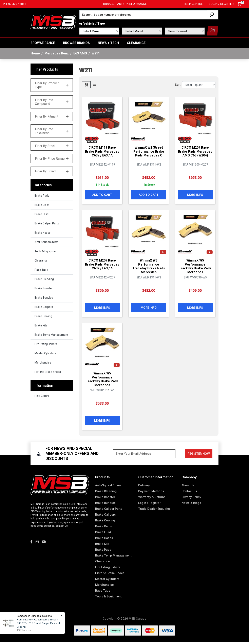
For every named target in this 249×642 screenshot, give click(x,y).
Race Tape (41, 269)
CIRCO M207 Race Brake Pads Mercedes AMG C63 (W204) (195, 151)
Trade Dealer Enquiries (154, 508)
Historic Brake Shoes (48, 371)
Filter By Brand (52, 171)
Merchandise (43, 362)
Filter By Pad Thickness (52, 131)
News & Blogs (191, 502)
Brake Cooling (43, 316)
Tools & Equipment (46, 251)
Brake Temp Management (51, 334)
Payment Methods (151, 491)
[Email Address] (144, 453)
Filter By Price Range (52, 158)
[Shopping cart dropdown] (241, 4)
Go (212, 30)
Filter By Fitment (52, 116)
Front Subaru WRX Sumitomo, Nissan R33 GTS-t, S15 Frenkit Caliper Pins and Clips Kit (38, 623)
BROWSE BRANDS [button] (76, 43)
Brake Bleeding (44, 279)
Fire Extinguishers (46, 344)
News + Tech (108, 43)
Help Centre (42, 395)
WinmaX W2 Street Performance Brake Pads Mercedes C (148, 151)
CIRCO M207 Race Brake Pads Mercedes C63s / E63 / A (102, 264)
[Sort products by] (198, 84)
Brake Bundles (44, 297)
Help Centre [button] (193, 4)
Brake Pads (42, 195)
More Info (195, 194)
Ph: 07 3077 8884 (14, 4)
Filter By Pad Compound (52, 102)
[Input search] (143, 14)
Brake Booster (44, 288)
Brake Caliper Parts (47, 223)
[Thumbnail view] (86, 84)
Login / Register (221, 4)
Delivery (144, 485)
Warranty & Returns (152, 497)
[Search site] (212, 14)
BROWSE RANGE (43, 43)
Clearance (136, 43)
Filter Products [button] (46, 69)
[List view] (94, 84)
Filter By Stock (52, 146)
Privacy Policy (191, 497)
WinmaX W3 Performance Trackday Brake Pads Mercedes (148, 266)
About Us (187, 485)
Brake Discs (42, 204)
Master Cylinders (45, 353)
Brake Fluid (42, 214)
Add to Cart (102, 194)
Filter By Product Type (52, 85)
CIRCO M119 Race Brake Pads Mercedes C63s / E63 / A (102, 151)
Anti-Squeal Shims (46, 242)
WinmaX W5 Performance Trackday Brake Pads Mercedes (195, 266)
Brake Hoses (43, 232)
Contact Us (189, 491)
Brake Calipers (44, 306)
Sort (177, 84)
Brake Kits (41, 325)
